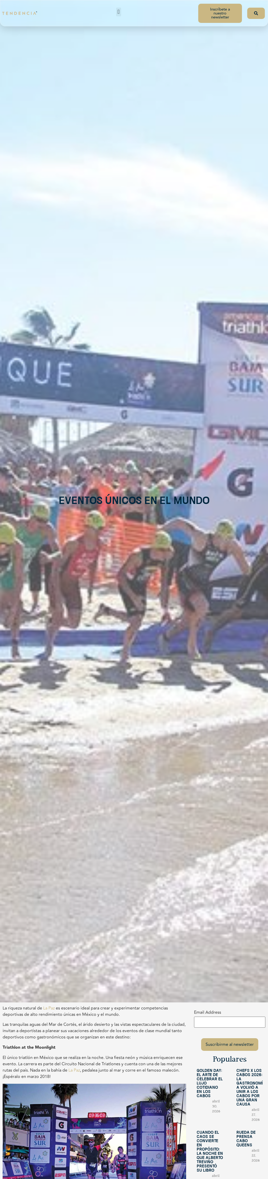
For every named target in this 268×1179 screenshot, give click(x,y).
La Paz (49, 1008)
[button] (118, 12)
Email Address (207, 1012)
